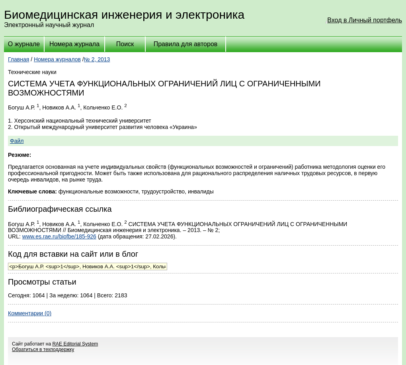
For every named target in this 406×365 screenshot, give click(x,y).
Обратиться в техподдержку (43, 349)
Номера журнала (74, 44)
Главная (18, 59)
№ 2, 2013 (97, 59)
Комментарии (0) (29, 313)
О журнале (24, 44)
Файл (16, 141)
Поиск (125, 44)
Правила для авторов (186, 44)
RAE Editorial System (75, 344)
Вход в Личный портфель (364, 20)
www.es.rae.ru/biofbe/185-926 (59, 236)
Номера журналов (57, 59)
